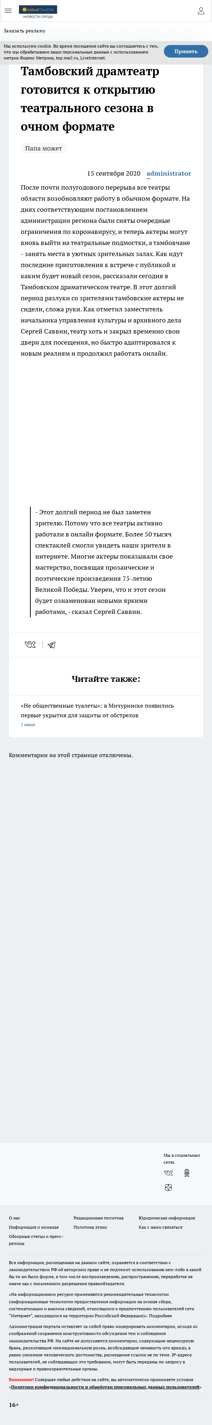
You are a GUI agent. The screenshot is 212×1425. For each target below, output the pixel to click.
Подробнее (160, 1315)
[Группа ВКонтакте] (168, 1173)
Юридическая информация (167, 1218)
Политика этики (90, 1227)
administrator (169, 173)
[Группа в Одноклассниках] (187, 1173)
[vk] (30, 644)
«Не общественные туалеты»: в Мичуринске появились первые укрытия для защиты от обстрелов (106, 715)
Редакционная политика (99, 1218)
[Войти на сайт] (201, 10)
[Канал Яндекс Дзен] (168, 1187)
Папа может (43, 148)
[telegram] (54, 644)
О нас (14, 1218)
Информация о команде (34, 1227)
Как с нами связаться (160, 1227)
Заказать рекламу (25, 30)
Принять (186, 51)
